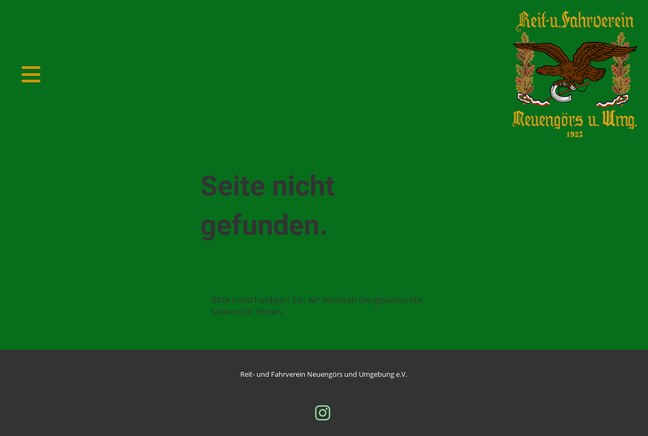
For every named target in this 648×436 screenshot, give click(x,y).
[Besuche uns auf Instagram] (322, 412)
